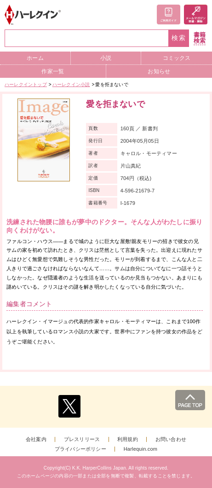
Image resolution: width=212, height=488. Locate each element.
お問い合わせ (170, 439)
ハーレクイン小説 (71, 84)
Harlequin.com (141, 449)
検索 (179, 38)
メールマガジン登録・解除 (195, 14)
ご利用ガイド (168, 14)
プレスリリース (82, 439)
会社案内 (36, 439)
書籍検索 (200, 38)
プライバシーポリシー (80, 449)
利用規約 (127, 439)
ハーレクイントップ (26, 84)
